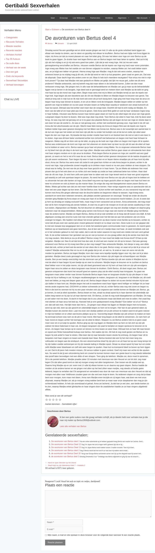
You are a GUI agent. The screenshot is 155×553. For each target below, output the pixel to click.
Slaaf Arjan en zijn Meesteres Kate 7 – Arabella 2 (66, 465)
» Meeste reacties (12, 46)
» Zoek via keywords (14, 76)
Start (53, 18)
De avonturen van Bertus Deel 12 (66, 444)
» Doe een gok (11, 72)
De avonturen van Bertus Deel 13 (66, 447)
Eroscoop (64, 18)
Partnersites (95, 18)
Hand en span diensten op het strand (62, 463)
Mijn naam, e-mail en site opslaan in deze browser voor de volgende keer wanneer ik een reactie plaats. (94, 535)
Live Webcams (79, 18)
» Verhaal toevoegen (14, 85)
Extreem (55, 30)
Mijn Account (145, 18)
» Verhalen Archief (13, 55)
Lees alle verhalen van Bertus (73, 426)
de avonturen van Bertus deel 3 (65, 456)
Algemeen (125, 18)
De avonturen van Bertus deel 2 (65, 450)
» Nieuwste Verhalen (14, 42)
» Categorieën (11, 37)
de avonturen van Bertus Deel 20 (66, 453)
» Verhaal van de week (15, 67)
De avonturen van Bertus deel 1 (65, 441)
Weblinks (109, 18)
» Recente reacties (13, 50)
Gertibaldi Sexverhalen (32, 5)
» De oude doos (11, 63)
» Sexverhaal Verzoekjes (16, 80)
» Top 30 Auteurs (12, 59)
